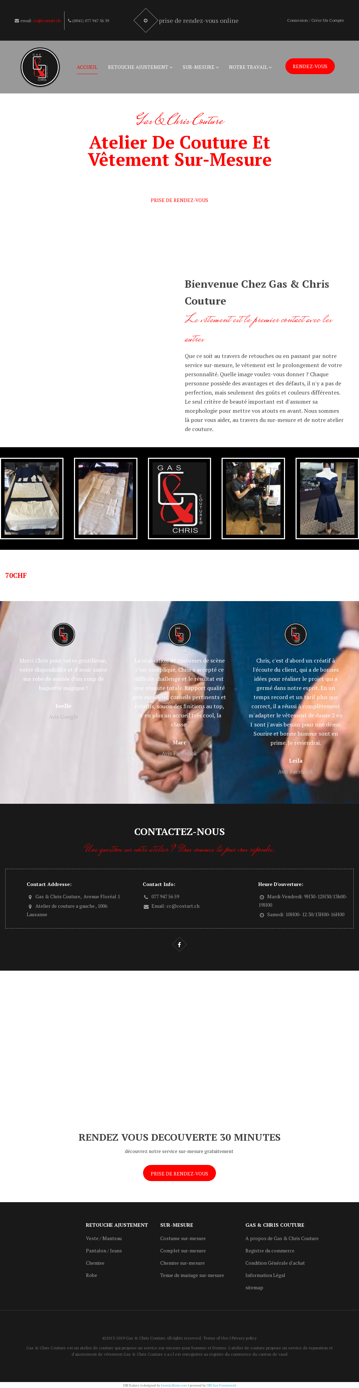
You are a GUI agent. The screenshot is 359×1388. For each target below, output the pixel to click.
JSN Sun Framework (221, 1385)
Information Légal (265, 1275)
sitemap (254, 1287)
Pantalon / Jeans (104, 1250)
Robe (91, 1275)
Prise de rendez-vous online (199, 20)
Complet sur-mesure (183, 1250)
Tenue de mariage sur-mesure (192, 1275)
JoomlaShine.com (174, 1385)
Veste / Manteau (104, 1238)
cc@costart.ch (47, 20)
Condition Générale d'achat (275, 1262)
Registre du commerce (269, 1250)
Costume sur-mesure (183, 1238)
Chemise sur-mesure (182, 1262)
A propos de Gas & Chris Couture (282, 1238)
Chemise (95, 1262)
